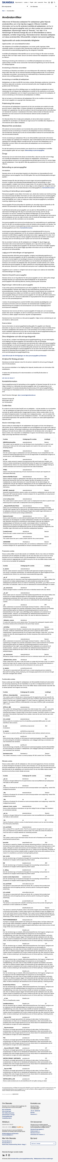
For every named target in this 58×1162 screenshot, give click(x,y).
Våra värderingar (6, 1111)
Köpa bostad (18, 2)
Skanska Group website (37, 1129)
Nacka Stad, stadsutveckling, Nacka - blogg (13, 1144)
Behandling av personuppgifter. (35, 150)
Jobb (35, 2)
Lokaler (26, 2)
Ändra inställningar (48, 1158)
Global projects (34, 1131)
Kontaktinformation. (48, 188)
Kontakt (33, 1112)
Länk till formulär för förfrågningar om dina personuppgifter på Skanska (24, 355)
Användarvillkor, (14, 1158)
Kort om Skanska (6, 1109)
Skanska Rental (6, 1142)
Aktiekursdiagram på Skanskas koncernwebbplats (10, 1134)
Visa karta (33, 1114)
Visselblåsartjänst (7, 1118)
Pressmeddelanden (7, 1116)
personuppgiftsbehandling (26, 1158)
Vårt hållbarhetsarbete (8, 1113)
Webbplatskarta (38, 1158)
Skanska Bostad (6, 1141)
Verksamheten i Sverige (8, 1114)
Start (3, 10)
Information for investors (37, 1134)
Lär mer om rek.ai (7, 378)
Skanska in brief (35, 1132)
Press (45, 2)
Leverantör (40, 2)
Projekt (31, 2)
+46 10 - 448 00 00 (35, 1111)
